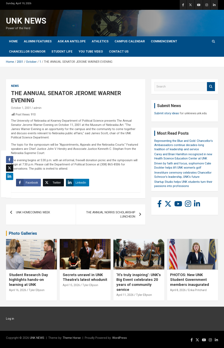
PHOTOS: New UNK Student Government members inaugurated (189, 279)
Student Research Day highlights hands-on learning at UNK (28, 279)
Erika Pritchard (197, 290)
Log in (10, 318)
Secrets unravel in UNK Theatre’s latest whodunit (85, 277)
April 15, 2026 (71, 285)
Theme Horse (72, 338)
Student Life (62, 51)
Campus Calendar (130, 41)
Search (211, 86)
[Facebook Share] (28, 182)
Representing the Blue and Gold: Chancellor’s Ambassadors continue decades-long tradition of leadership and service (183, 145)
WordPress (119, 338)
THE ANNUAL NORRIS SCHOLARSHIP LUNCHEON (110, 214)
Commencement (164, 41)
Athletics (100, 41)
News (15, 85)
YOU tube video (91, 51)
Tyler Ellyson (36, 290)
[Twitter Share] (53, 182)
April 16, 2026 (17, 290)
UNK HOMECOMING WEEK (33, 212)
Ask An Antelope (72, 41)
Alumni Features (38, 41)
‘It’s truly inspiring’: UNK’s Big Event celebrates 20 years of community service (138, 282)
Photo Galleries (23, 233)
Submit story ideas (166, 113)
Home (13, 41)
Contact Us (119, 51)
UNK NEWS (26, 21)
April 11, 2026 (125, 294)
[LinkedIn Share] (77, 182)
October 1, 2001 (21, 107)
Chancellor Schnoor (27, 51)
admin (37, 107)
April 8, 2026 (178, 290)
